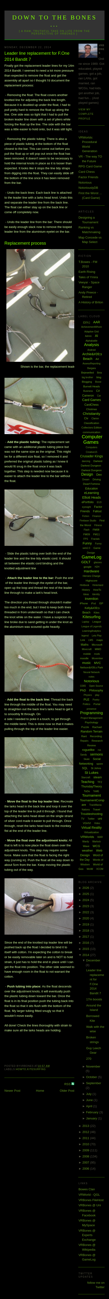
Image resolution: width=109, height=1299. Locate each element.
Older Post (67, 1090)
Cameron (88, 395)
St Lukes (91, 773)
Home (40, 1090)
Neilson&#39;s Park (91, 667)
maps (99, 640)
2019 (86, 924)
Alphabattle (91, 340)
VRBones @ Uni (89, 1205)
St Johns (96, 768)
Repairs (84, 741)
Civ (86, 418)
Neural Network (91, 672)
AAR (96, 322)
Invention (91, 599)
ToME (96, 791)
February (92, 1112)
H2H (97, 567)
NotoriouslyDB (88, 187)
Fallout (97, 511)
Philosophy (96, 690)
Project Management (91, 718)
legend (85, 635)
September (93, 1083)
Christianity (91, 414)
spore (99, 763)
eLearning (91, 493)
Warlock (96, 841)
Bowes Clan (86, 1189)
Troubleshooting (92, 814)
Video (97, 823)
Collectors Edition (91, 427)
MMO (98, 649)
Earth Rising (86, 272)
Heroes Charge (91, 575)
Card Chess (86, 171)
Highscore (91, 580)
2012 (86, 1132)
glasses (98, 562)
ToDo (87, 791)
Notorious (85, 182)
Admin (88, 336)
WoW (90, 868)
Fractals (95, 539)
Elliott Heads (91, 497)
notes (91, 676)
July (89, 1094)
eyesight (86, 507)
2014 (86, 955)
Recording (96, 736)
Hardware (91, 571)
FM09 (86, 534)
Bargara (91, 368)
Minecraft (87, 649)
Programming (91, 713)
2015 (86, 949)
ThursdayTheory (91, 786)
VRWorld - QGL (89, 1194)
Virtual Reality (91, 827)
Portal (96, 704)
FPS (85, 539)
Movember (97, 658)
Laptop (85, 622)
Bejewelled (87, 372)
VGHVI (87, 823)
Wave (86, 846)
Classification (91, 423)
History (86, 589)
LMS (90, 640)
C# (98, 391)
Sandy (83, 754)
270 (88, 1058)
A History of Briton (90, 302)
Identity (96, 594)
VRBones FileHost (91, 1200)
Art (97, 359)
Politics (86, 704)
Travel (96, 809)
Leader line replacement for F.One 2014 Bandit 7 (37, 56)
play (97, 695)
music (86, 663)
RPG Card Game (90, 166)
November (93, 1066)
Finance (96, 516)
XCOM (99, 869)
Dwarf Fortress (91, 483)
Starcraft (85, 777)
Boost (98, 382)
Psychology (91, 722)
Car (99, 395)
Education (91, 488)
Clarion (95, 418)
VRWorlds (87, 837)
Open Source (96, 686)
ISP (101, 603)
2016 (86, 942)
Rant (84, 736)
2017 (86, 936)
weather (87, 850)
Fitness (98, 525)
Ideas (86, 594)
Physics (88, 695)
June (90, 1100)
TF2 (99, 782)
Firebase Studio (88, 520)
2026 (86, 888)
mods (97, 654)
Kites (96, 612)
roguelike (88, 750)
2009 (86, 1150)
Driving (97, 479)
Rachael (97, 727)
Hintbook (84, 585)
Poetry (96, 699)
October (92, 1077)
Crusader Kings (91, 456)
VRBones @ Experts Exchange (87, 1235)
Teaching (87, 782)
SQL (85, 768)
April (89, 1106)
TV (82, 818)
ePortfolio (88, 502)
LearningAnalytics (91, 631)
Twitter (91, 818)
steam (97, 777)
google (88, 566)
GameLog (91, 557)
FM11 (96, 534)
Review (91, 745)
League (96, 621)
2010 (86, 1144)
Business (88, 391)
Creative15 (91, 452)
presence (91, 709)
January (92, 1118)
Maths (85, 644)
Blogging (87, 381)
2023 (86, 906)
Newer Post (12, 1090)
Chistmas (91, 409)
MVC (97, 663)
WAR (100, 837)
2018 (86, 930)
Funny (87, 543)
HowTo (21, 1069)
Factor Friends (88, 177)
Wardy (85, 841)
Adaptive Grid (91, 331)
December (93, 960)
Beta (99, 372)
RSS (67, 1084)
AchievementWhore (91, 327)
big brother (87, 377)
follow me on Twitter (96, 1285)
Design (87, 474)
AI (96, 336)
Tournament (91, 795)
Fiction (85, 516)
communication (91, 432)
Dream (85, 479)
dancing (86, 461)
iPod (93, 603)
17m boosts (94, 999)
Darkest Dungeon (91, 470)
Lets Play (96, 635)
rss (99, 750)
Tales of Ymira (88, 277)
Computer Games (92, 439)
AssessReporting (91, 363)
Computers (91, 447)
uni (100, 818)
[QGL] (86, 322)
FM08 (96, 529)
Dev (99, 474)
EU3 (99, 502)
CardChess (91, 404)
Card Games (91, 400)
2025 (86, 894)
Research (97, 740)
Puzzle (85, 727)
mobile (87, 653)
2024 (86, 900)
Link (82, 640)
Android (91, 350)
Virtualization (91, 832)
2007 (86, 1162)
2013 (86, 1126)
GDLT (86, 562)
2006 (86, 1168)
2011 (86, 1138)
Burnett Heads (91, 386)
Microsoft (97, 644)
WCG (96, 846)
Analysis (91, 345)
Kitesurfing (36, 1069)
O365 (83, 686)
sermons (96, 754)
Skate (87, 759)
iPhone (84, 603)
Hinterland (97, 585)
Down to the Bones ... (54, 21)
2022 (86, 912)
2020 (86, 918)
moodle (84, 658)
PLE (87, 699)
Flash (86, 529)
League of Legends (91, 626)
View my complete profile (86, 114)
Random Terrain (91, 731)
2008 (86, 1156)
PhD (83, 690)
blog (98, 377)
